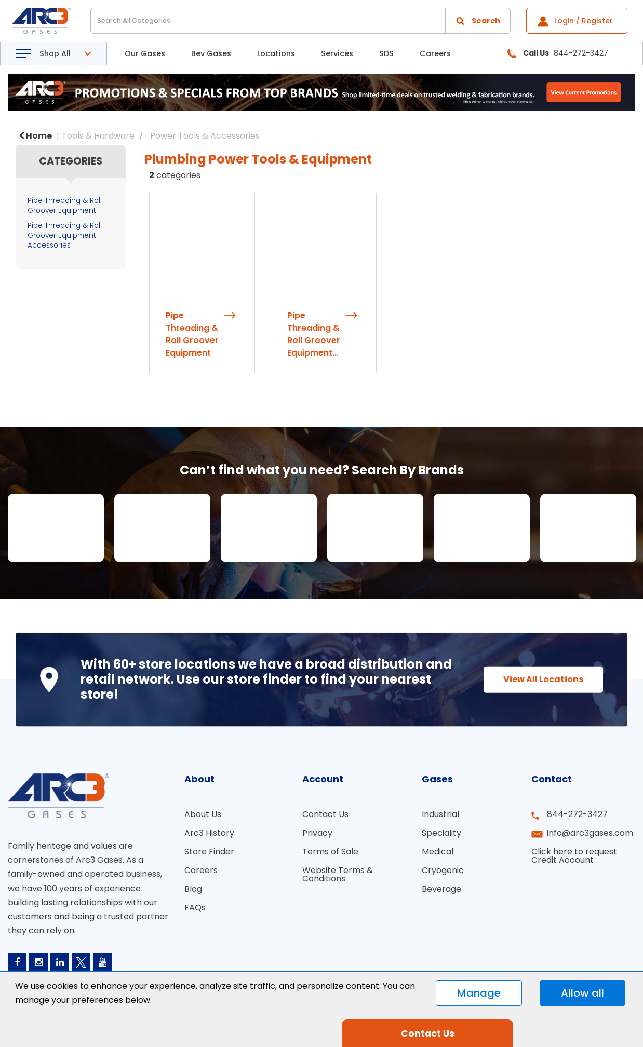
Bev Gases (211, 53)
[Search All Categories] (300, 21)
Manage (479, 993)
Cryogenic (443, 878)
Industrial (440, 822)
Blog (193, 897)
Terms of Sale (330, 859)
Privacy (317, 841)
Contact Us (325, 822)
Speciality (441, 841)
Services (337, 53)
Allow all (582, 993)
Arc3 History (209, 841)
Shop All (55, 53)
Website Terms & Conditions (337, 882)
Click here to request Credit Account (574, 863)
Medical (437, 859)
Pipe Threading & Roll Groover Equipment (65, 205)
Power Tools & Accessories (205, 136)
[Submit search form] (478, 21)
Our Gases (145, 53)
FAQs (195, 915)
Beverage (441, 897)
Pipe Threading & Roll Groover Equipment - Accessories (65, 235)
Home (35, 136)
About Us (202, 822)
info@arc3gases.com (590, 841)
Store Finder (209, 859)
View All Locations (543, 686)
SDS (386, 53)
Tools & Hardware (98, 136)
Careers (435, 53)
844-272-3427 (577, 822)
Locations (276, 53)
